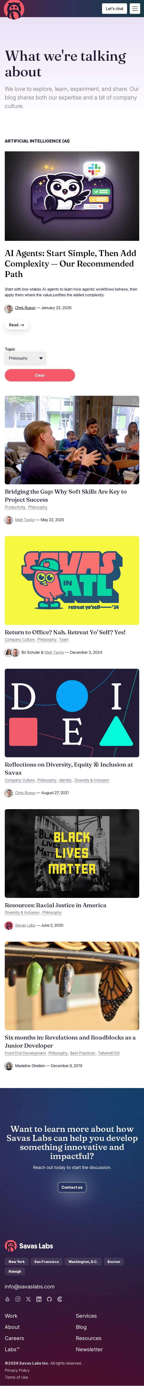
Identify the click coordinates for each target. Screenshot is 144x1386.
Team (64, 639)
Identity (65, 780)
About (12, 1327)
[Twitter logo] (28, 1299)
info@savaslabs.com (30, 1286)
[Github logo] (49, 1299)
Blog (81, 1327)
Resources (89, 1338)
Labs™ (12, 1349)
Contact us (72, 1187)
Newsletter (89, 1349)
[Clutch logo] (59, 1299)
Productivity (15, 507)
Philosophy (37, 507)
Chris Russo (25, 307)
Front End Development (25, 1053)
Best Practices (82, 1053)
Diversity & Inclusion (91, 780)
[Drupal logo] (7, 1299)
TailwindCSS (109, 1053)
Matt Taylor (25, 519)
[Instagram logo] (18, 1299)
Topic (10, 349)
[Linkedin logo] (38, 1299)
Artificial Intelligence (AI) (37, 141)
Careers (14, 1338)
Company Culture (20, 639)
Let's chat (114, 8)
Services (86, 1316)
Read (16, 324)
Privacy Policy (17, 1370)
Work (11, 1316)
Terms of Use (16, 1377)
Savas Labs (25, 925)
